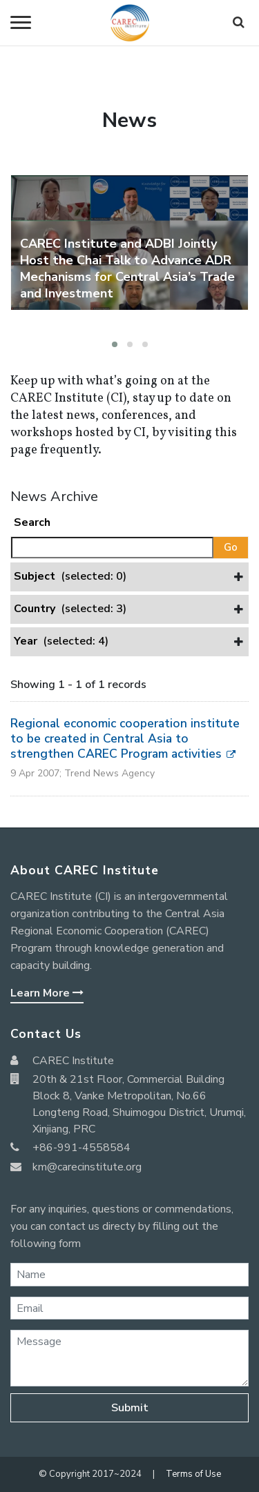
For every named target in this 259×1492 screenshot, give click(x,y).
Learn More (47, 993)
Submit (129, 1407)
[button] (114, 344)
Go (231, 547)
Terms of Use (193, 1474)
